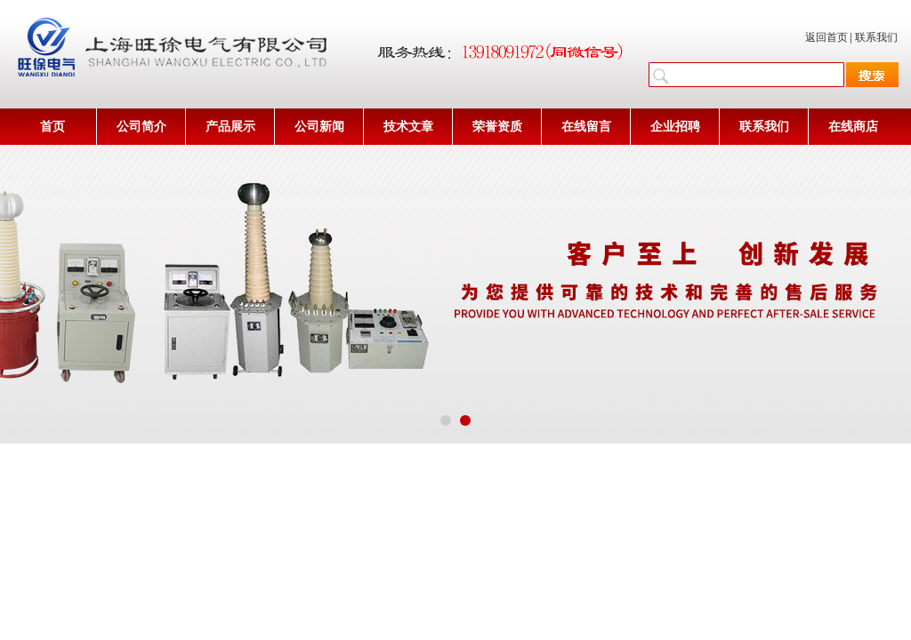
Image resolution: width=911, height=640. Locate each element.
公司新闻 (319, 126)
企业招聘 (675, 126)
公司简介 (141, 126)
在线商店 (853, 126)
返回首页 (826, 37)
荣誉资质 (497, 126)
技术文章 (408, 126)
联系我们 (876, 37)
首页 (52, 126)
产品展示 (230, 126)
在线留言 (586, 126)
